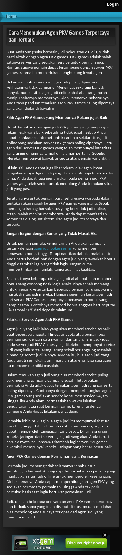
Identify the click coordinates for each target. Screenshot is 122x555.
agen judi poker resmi (52, 248)
